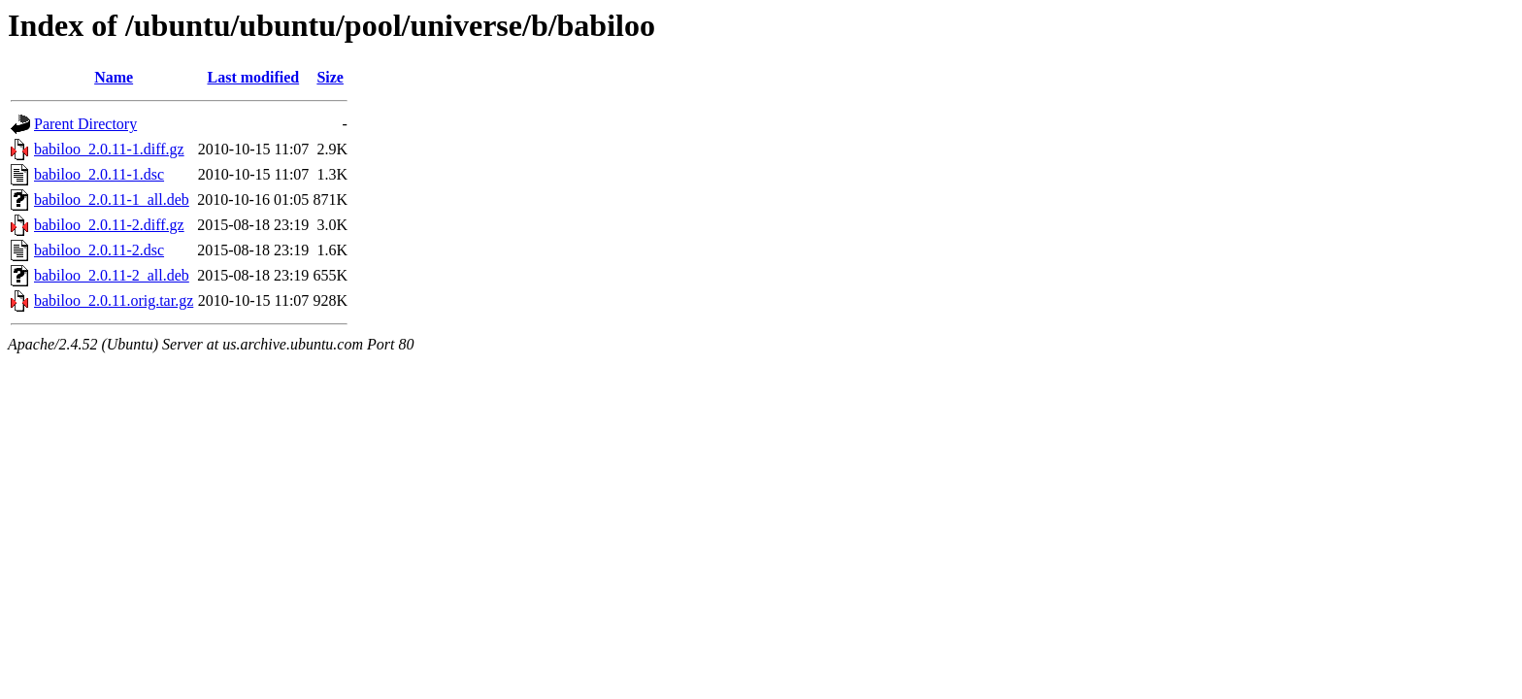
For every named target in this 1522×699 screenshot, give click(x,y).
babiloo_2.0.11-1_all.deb (111, 199)
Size (330, 77)
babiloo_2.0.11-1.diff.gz (109, 149)
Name (113, 77)
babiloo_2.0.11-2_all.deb (111, 275)
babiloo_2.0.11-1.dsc (99, 174)
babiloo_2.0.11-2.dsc (99, 250)
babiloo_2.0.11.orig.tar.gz (113, 300)
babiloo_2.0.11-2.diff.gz (109, 224)
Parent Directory (85, 124)
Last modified (253, 77)
